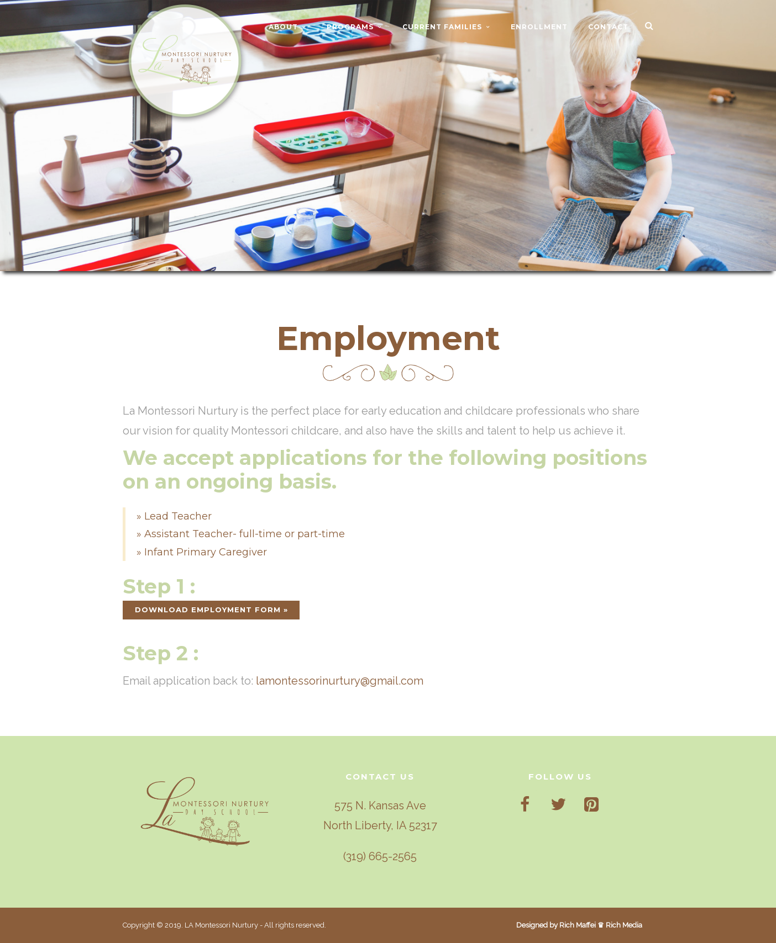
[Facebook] (525, 805)
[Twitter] (558, 805)
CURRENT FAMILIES (442, 27)
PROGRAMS (350, 27)
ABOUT (283, 27)
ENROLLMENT (539, 27)
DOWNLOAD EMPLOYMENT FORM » (211, 609)
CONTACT (608, 27)
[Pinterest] (591, 805)
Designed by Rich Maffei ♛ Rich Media (579, 925)
